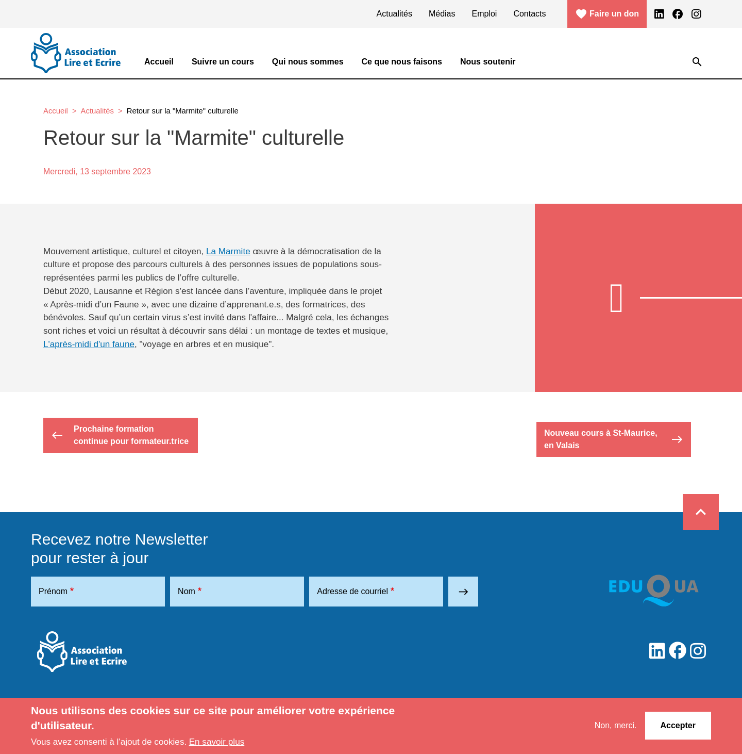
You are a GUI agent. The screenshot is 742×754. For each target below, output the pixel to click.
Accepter (678, 725)
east (463, 591)
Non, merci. (616, 725)
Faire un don (607, 14)
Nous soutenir (488, 61)
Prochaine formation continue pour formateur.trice (120, 435)
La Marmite (228, 251)
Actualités (394, 13)
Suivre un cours (223, 61)
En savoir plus (217, 741)
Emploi (484, 13)
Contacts (529, 13)
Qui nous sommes (308, 61)
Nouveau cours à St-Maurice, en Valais (613, 439)
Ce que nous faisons (402, 61)
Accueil (159, 61)
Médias (442, 13)
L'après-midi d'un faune (88, 344)
